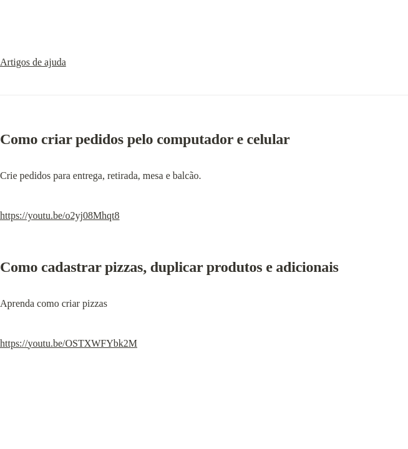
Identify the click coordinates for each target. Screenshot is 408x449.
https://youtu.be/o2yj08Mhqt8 (60, 215)
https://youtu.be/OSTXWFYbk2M (68, 343)
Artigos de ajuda (33, 62)
